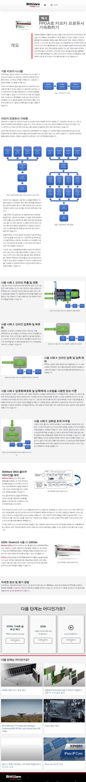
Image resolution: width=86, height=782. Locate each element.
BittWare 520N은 (7, 545)
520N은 (3, 557)
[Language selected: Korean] (55, 5)
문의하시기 (19, 591)
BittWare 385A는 (8, 478)
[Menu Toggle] (45, 5)
